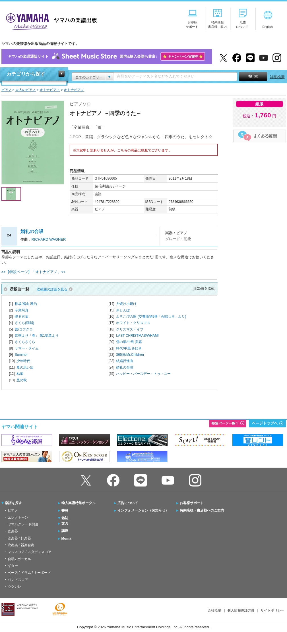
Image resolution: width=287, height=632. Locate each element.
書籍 (64, 510)
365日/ (130, 355)
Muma (66, 538)
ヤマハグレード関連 (23, 524)
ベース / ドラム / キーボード (29, 573)
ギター (13, 566)
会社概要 (214, 610)
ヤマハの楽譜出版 (49, 21)
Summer (21, 355)
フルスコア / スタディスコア (29, 552)
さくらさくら (25, 342)
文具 (64, 523)
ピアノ (13, 510)
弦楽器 (13, 531)
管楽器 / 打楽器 (19, 538)
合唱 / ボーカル (19, 559)
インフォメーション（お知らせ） (143, 510)
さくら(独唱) (24, 323)
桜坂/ (26, 304)
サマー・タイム (27, 348)
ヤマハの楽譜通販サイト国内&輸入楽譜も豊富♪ (106, 56)
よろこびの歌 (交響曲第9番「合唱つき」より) (151, 317)
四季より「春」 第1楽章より (37, 336)
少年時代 (23, 361)
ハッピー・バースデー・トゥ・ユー (143, 374)
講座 (64, 531)
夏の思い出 (25, 367)
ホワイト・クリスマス (133, 323)
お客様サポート (192, 503)
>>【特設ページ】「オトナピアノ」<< (33, 272)
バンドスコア (18, 580)
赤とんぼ (123, 310)
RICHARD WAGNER (49, 239)
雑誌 (64, 518)
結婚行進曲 (124, 361)
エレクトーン (18, 517)
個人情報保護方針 (241, 610)
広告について (127, 503)
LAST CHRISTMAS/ (137, 336)
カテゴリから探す (26, 74)
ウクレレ (14, 587)
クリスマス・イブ (129, 329)
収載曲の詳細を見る (52, 289)
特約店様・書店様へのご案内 (202, 510)
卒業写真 (21, 310)
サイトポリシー (272, 610)
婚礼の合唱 (124, 367)
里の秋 (21, 380)
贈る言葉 (21, 317)
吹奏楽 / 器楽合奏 (21, 545)
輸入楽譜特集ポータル (78, 503)
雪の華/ (129, 342)
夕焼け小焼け (126, 304)
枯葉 (19, 374)
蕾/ (24, 329)
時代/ (129, 348)
